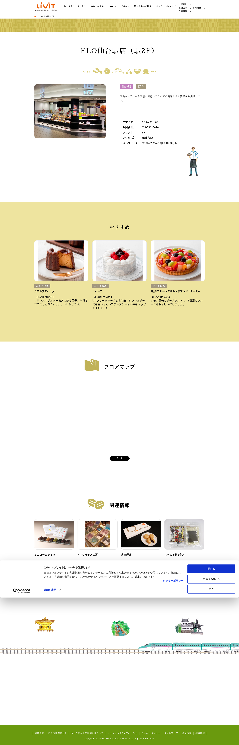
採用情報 (197, 8)
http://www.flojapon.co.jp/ (159, 143)
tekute (112, 6)
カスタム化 (211, 726)
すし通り (42, 671)
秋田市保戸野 (136, 671)
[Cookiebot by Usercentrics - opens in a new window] (21, 738)
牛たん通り (44, 667)
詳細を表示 (50, 737)
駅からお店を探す (143, 6)
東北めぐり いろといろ (50, 679)
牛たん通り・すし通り (75, 6)
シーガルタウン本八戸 (140, 667)
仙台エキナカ (97, 6)
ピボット (125, 6)
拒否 (211, 736)
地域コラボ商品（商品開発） (53, 697)
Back (120, 458)
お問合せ (183, 8)
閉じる (211, 716)
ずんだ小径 (44, 675)
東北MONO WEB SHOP (141, 675)
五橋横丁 (42, 701)
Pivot (82, 688)
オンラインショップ (166, 6)
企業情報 (183, 11)
